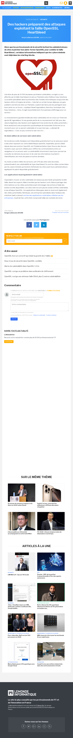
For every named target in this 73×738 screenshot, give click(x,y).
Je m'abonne (9, 341)
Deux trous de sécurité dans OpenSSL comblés (23, 261)
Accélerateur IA (27, 7)
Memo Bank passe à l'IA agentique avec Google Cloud (21, 665)
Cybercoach (39, 7)
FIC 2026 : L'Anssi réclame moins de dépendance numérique (49, 532)
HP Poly (16, 7)
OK (65, 241)
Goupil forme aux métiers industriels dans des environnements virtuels (49, 665)
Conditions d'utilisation (51, 315)
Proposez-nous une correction (60, 212)
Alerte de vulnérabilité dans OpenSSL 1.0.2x (21, 266)
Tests (48, 7)
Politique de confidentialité (39, 315)
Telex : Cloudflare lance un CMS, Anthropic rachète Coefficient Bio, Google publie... (19, 606)
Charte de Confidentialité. (30, 300)
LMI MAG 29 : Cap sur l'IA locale (18, 574)
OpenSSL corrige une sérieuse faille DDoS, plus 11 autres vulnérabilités (32, 276)
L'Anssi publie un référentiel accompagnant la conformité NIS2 (20, 532)
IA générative (57, 7)
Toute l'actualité (32, 19)
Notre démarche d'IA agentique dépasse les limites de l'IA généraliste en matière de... (50, 606)
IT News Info (40, 705)
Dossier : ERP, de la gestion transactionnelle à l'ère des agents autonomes (49, 576)
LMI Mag (67, 7)
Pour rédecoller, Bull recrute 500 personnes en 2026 (19, 636)
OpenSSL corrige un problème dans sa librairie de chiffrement (28, 271)
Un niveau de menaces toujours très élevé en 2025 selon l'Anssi (20, 504)
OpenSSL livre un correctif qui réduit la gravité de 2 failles (28, 256)
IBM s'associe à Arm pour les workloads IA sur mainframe (50, 636)
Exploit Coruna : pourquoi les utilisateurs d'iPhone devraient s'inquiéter (47, 505)
